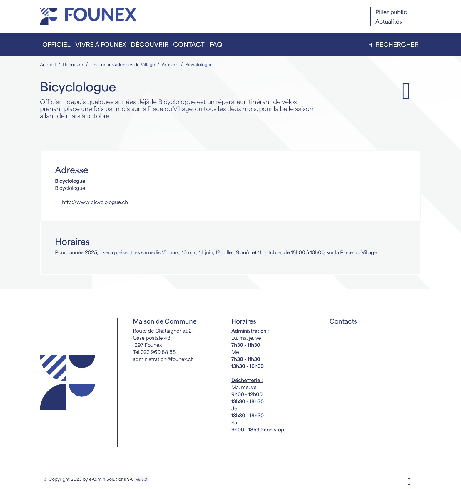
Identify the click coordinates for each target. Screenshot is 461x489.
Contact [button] (189, 44)
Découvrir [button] (149, 44)
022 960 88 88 (158, 352)
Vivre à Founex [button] (100, 44)
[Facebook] (409, 480)
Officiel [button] (56, 44)
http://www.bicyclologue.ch (91, 202)
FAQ (215, 44)
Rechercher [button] (393, 44)
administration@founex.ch (163, 359)
